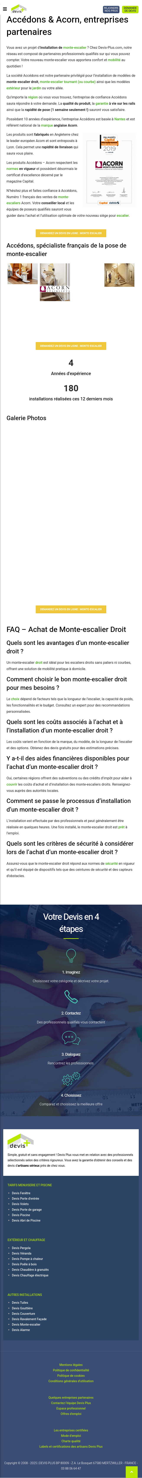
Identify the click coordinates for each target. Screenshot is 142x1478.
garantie (101, 103)
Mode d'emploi (71, 1436)
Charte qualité (71, 1441)
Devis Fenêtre (21, 1193)
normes (12, 168)
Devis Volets (20, 1204)
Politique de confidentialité (71, 1370)
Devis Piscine (21, 1215)
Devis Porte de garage (27, 1209)
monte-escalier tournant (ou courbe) (68, 82)
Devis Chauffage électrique (30, 1275)
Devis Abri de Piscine (26, 1220)
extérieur (13, 88)
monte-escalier (74, 47)
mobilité (114, 60)
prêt (121, 827)
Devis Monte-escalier (26, 1324)
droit (38, 662)
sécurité (111, 863)
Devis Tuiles (20, 1302)
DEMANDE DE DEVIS (130, 9)
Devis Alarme (21, 1330)
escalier (123, 215)
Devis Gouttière (22, 1308)
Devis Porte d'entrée (25, 1198)
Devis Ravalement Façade (29, 1319)
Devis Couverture (23, 1314)
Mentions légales (71, 1365)
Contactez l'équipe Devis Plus (71, 1403)
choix (15, 699)
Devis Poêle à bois (24, 1264)
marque (47, 125)
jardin (37, 88)
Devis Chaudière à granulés (30, 1270)
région (33, 97)
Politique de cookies (71, 1376)
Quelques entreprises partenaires (71, 1397)
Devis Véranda (21, 1253)
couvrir (12, 784)
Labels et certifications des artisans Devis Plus (71, 1446)
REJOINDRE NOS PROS (111, 9)
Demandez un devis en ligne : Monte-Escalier (71, 233)
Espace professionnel (70, 1408)
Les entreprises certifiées (71, 1430)
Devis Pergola (21, 1248)
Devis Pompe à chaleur (27, 1259)
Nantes (120, 119)
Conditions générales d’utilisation (70, 1381)
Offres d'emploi (71, 1414)
